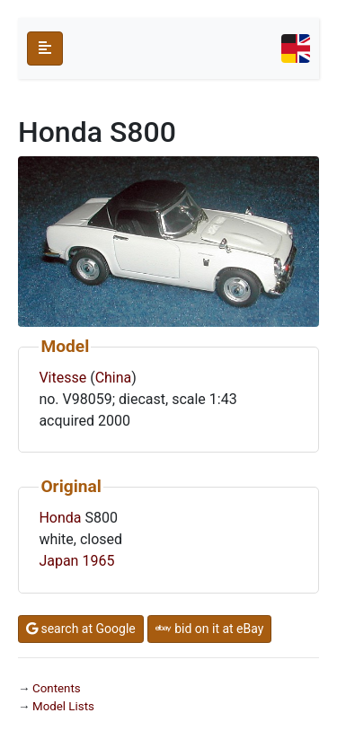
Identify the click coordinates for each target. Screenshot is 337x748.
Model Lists (63, 706)
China (113, 377)
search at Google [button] (81, 628)
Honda (60, 517)
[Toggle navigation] (295, 48)
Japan (58, 560)
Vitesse (62, 377)
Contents (56, 688)
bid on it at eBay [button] (209, 628)
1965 (98, 560)
